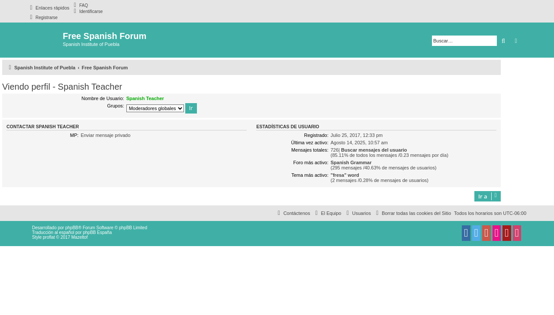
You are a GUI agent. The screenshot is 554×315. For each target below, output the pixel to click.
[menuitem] (79, 5)
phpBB (71, 227)
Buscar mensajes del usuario (374, 150)
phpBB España (97, 232)
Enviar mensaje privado (105, 135)
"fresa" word (345, 175)
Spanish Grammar (351, 162)
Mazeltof (79, 237)
